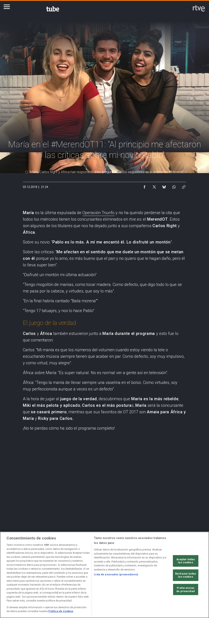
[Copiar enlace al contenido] (184, 186)
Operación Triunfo (98, 212)
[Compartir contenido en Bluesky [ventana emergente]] (164, 186)
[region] (104, 575)
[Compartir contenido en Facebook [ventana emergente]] (144, 186)
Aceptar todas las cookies (185, 561)
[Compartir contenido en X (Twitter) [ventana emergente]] (154, 186)
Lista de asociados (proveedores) (116, 574)
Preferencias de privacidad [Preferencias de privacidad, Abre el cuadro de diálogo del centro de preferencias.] (185, 589)
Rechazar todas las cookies (185, 575)
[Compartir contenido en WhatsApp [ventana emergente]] (174, 186)
